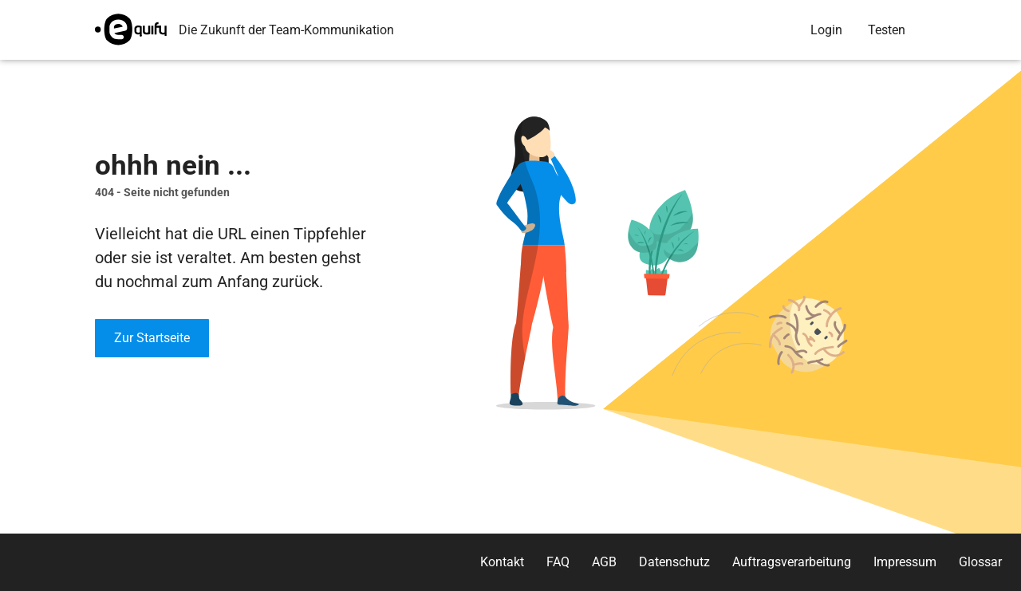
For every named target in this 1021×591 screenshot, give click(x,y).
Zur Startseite (152, 337)
